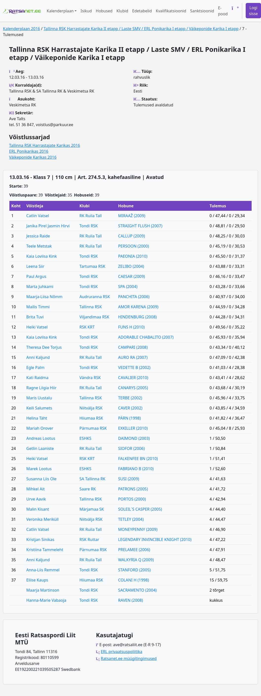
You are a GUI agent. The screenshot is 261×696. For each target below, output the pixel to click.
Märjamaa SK (92, 509)
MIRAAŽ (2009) (131, 215)
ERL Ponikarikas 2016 (28, 151)
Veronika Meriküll (42, 519)
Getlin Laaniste (40, 448)
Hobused (104, 11)
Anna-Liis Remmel (43, 570)
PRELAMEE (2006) (134, 549)
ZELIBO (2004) (131, 266)
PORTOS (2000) (132, 499)
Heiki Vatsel (37, 327)
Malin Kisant (37, 509)
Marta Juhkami (39, 286)
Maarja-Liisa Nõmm (44, 296)
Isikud (86, 11)
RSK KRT (87, 327)
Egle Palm (35, 367)
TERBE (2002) (130, 398)
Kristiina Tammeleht (44, 549)
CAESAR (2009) (131, 276)
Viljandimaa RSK (94, 317)
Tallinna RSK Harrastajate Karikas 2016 (44, 145)
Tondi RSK (89, 226)
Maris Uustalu (39, 398)
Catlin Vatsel (37, 215)
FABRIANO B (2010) (136, 468)
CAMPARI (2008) (133, 347)
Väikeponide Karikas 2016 (33, 157)
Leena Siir (35, 266)
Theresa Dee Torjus (44, 347)
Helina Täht (36, 418)
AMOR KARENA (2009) (138, 306)
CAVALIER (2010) (133, 377)
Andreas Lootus (40, 438)
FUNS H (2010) (131, 327)
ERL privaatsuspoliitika (121, 651)
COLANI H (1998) (133, 580)
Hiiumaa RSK (91, 418)
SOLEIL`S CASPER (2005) (140, 509)
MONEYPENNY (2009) (137, 529)
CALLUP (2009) (131, 236)
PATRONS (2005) (133, 489)
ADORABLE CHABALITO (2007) (145, 337)
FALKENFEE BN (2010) (138, 458)
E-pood (223, 11)
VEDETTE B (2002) (134, 367)
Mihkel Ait (35, 489)
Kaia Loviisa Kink (41, 256)
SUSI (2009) (128, 479)
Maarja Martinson (42, 590)
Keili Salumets (39, 408)
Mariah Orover (39, 428)
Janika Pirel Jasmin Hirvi (47, 226)
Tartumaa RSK (92, 266)
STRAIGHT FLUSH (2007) (140, 226)
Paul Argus (36, 276)
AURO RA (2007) (132, 357)
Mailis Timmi (38, 306)
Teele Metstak (39, 246)
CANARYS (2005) (133, 387)
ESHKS (85, 438)
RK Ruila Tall (91, 215)
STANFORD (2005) (134, 570)
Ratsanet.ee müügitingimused (129, 658)
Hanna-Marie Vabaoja (46, 600)
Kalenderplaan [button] (60, 11)
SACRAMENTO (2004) (137, 590)
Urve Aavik (36, 499)
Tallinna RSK (91, 306)
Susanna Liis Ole (41, 479)
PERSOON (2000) (133, 246)
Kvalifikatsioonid (171, 11)
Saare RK (88, 489)
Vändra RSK (90, 377)
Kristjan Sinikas (40, 539)
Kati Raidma (37, 377)
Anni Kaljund (38, 357)
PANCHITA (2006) (133, 296)
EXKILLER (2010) (133, 428)
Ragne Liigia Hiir (41, 387)
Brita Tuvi (34, 317)
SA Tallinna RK (92, 479)
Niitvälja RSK (91, 408)
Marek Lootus (39, 468)
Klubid (122, 11)
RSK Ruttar (89, 539)
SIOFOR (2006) (131, 448)
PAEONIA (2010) (132, 256)
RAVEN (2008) (130, 600)
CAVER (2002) (130, 408)
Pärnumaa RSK (93, 428)
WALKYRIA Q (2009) (136, 559)
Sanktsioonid (202, 11)
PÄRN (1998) (129, 418)
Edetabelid (142, 11)
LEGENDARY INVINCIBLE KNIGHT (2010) (154, 539)
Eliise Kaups (37, 580)
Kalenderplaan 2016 (21, 28)
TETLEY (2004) (130, 519)
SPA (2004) (127, 286)
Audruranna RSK (95, 296)
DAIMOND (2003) (134, 438)
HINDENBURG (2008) (137, 317)
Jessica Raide (38, 236)
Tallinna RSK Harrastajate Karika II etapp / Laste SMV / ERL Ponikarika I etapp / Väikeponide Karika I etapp (141, 28)
